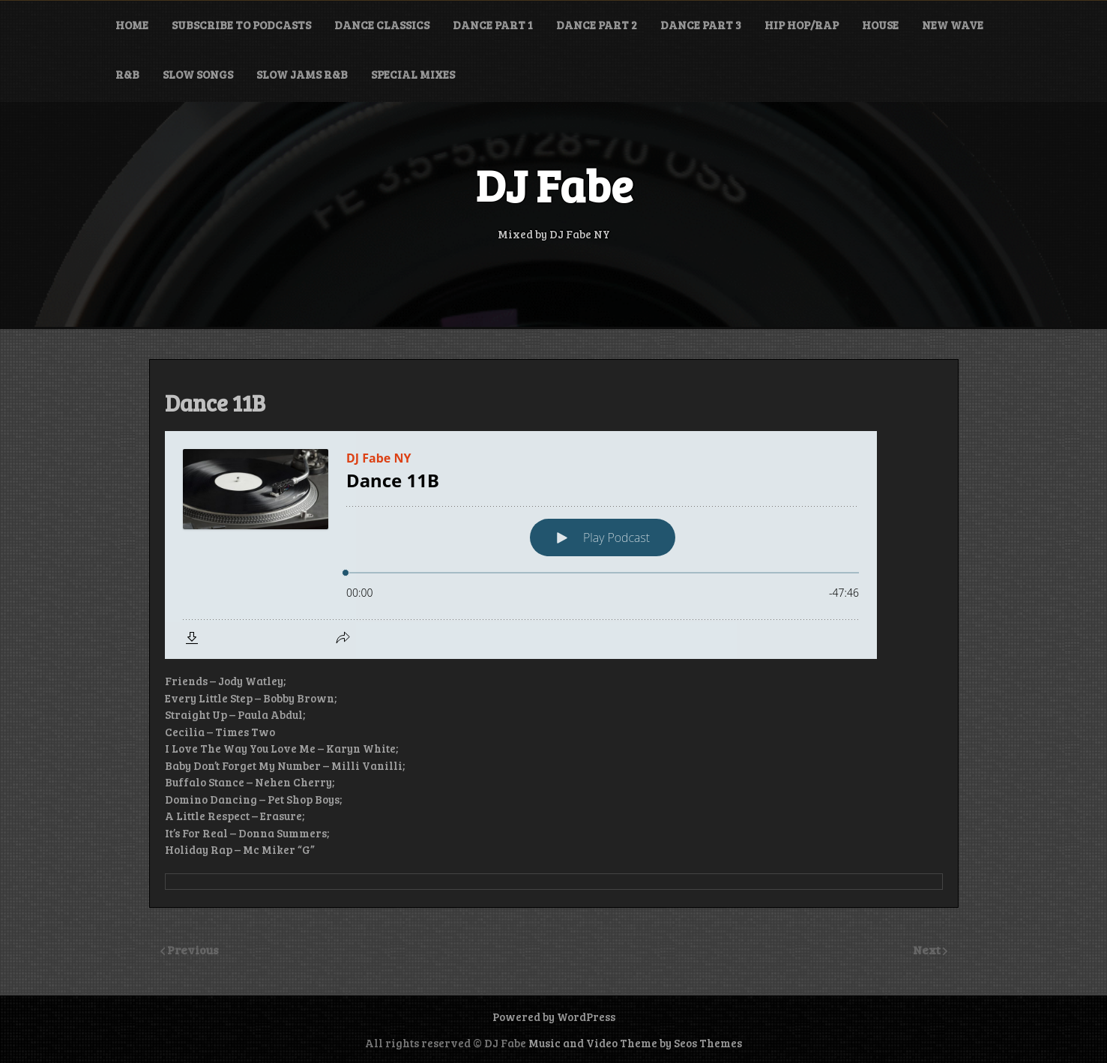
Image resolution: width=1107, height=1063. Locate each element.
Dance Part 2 (596, 24)
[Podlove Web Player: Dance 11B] (554, 545)
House (880, 24)
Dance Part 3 (700, 24)
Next (928, 949)
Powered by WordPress (553, 1016)
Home (131, 24)
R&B (127, 74)
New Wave (952, 24)
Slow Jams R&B (302, 74)
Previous (193, 949)
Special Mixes (413, 74)
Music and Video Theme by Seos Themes (635, 1042)
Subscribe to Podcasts (241, 24)
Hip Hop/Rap (801, 24)
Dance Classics (381, 24)
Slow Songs (198, 74)
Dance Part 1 (493, 24)
